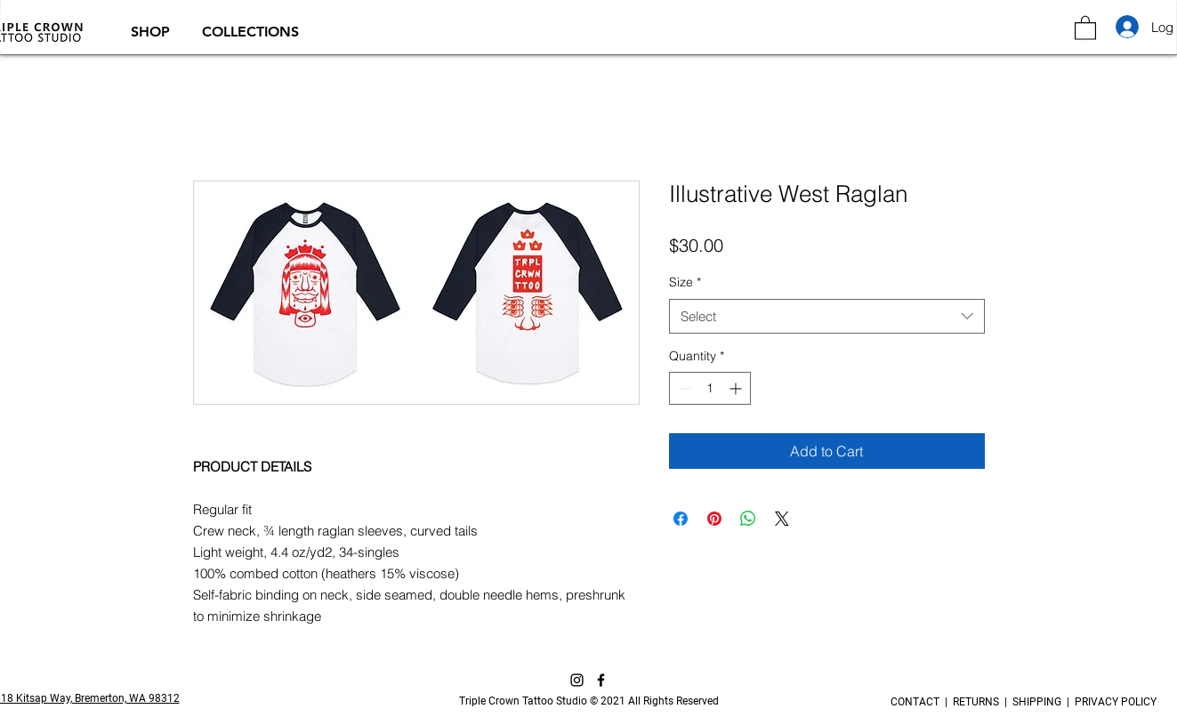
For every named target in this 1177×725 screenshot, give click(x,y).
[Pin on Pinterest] (714, 518)
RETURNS (975, 702)
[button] (153, 31)
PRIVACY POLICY (1113, 702)
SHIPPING (1037, 702)
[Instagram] (576, 680)
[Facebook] (601, 680)
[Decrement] (683, 388)
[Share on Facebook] (680, 518)
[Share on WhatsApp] (748, 518)
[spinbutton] (710, 388)
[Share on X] (782, 518)
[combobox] (827, 316)
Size (685, 282)
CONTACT (918, 702)
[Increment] (737, 388)
